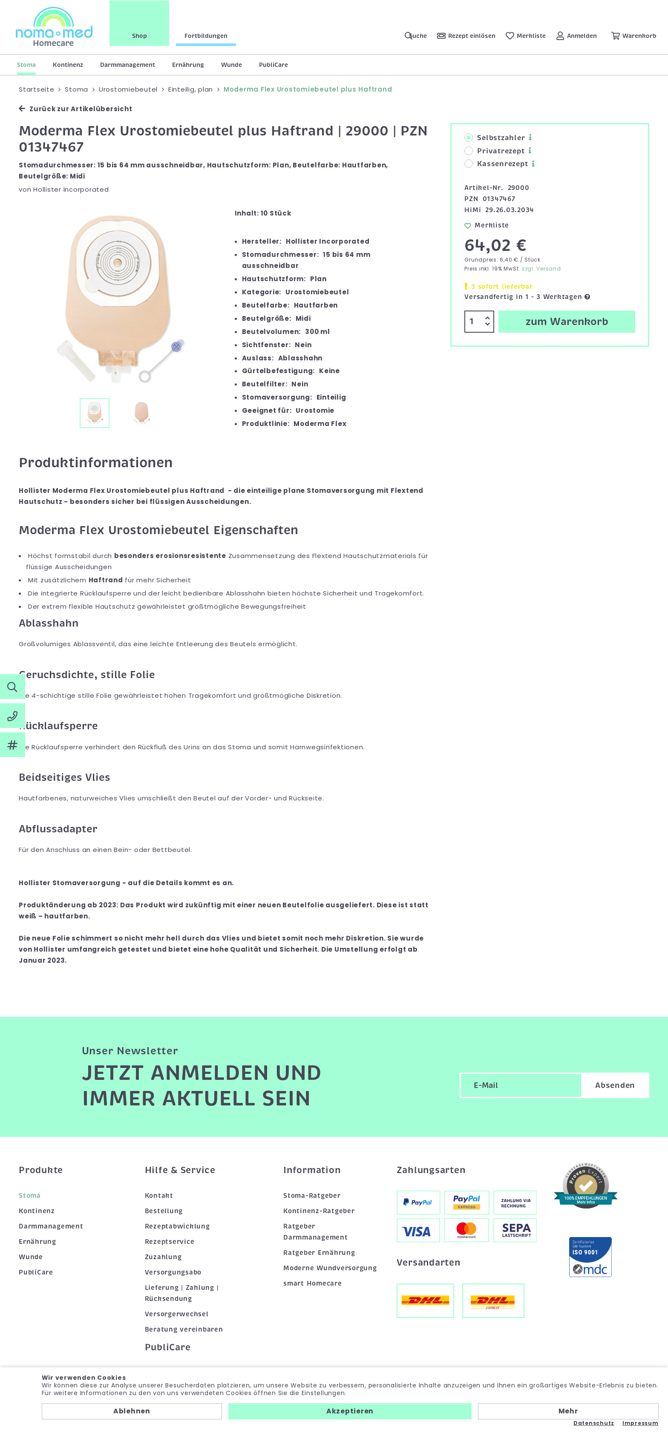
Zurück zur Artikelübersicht (75, 108)
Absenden (615, 1085)
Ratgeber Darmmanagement (315, 1232)
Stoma (26, 65)
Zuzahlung (163, 1257)
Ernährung (188, 65)
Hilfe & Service (180, 1170)
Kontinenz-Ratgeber (319, 1211)
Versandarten (429, 1262)
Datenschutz (593, 1423)
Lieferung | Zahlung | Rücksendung (182, 1293)
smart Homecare (312, 1283)
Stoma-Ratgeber (312, 1196)
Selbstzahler (494, 138)
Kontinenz (68, 65)
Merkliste (486, 225)
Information (311, 1170)
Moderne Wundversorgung (330, 1268)
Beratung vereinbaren (184, 1329)
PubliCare (273, 65)
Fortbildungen (207, 35)
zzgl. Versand (541, 268)
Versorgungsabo (173, 1272)
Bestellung (164, 1211)
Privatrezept (494, 151)
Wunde (231, 65)
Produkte (41, 1170)
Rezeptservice (170, 1242)
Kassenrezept (496, 164)
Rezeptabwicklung (177, 1226)
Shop (140, 35)
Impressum (640, 1423)
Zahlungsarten (431, 1170)
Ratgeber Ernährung (319, 1253)
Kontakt (159, 1196)
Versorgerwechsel (177, 1314)
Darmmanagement (127, 65)
